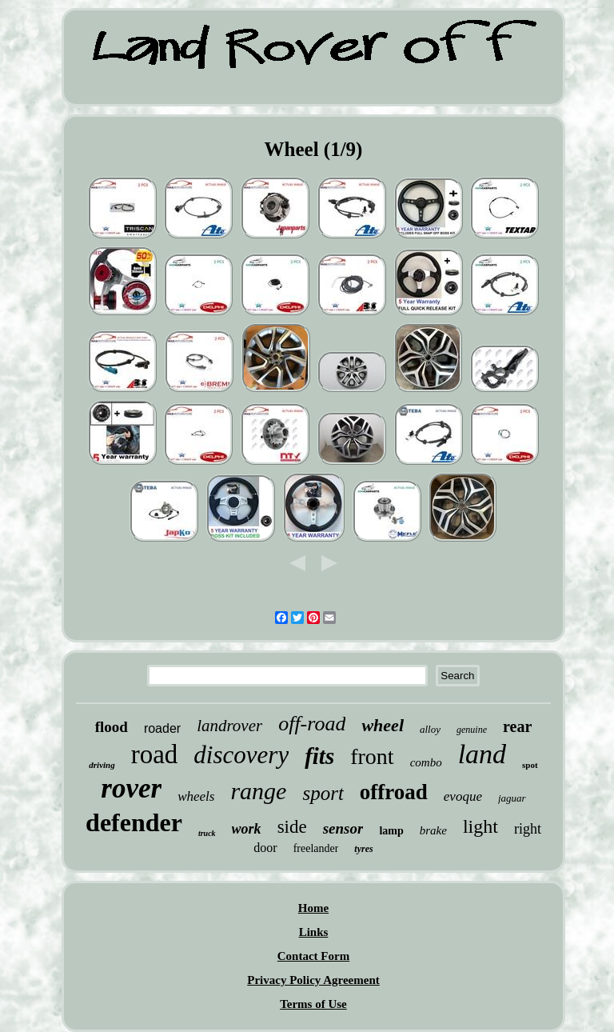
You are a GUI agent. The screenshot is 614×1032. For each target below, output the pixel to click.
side (292, 827)
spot (530, 765)
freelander (316, 848)
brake (433, 830)
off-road (311, 723)
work (246, 829)
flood (111, 726)
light (480, 826)
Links (314, 932)
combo (426, 762)
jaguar (512, 798)
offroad (394, 792)
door (265, 847)
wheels (195, 796)
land (482, 754)
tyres (363, 848)
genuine (472, 729)
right (527, 829)
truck (207, 833)
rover (131, 788)
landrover (229, 725)
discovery (241, 755)
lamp (391, 831)
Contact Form (313, 956)
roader (162, 728)
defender (134, 822)
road (154, 754)
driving (101, 765)
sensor (343, 828)
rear (517, 726)
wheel (382, 725)
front (371, 756)
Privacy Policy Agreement (313, 980)
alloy (430, 729)
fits (319, 756)
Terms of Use (313, 1004)
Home (313, 908)
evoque (463, 796)
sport (322, 793)
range (258, 791)
